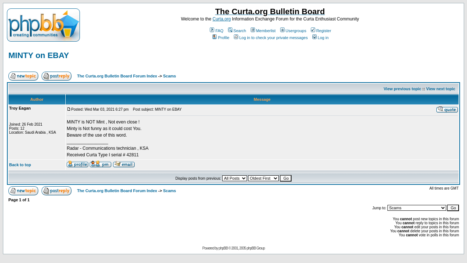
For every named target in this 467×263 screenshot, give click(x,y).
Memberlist (263, 30)
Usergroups (293, 30)
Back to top (20, 165)
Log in (320, 37)
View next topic (440, 89)
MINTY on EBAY (38, 55)
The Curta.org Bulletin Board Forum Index (117, 76)
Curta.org (221, 19)
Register (321, 30)
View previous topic (402, 89)
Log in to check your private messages (271, 37)
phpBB (223, 248)
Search (237, 30)
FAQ (216, 30)
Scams (169, 76)
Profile (220, 37)
